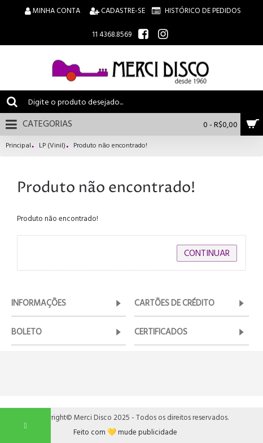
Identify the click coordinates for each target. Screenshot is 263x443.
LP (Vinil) (52, 146)
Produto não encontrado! (110, 146)
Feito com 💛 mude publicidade (125, 432)
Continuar (207, 253)
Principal (18, 146)
